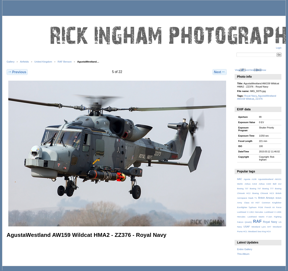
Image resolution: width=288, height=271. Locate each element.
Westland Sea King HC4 (259, 231)
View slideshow (257, 69)
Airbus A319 (251, 184)
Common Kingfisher (271, 202)
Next (219, 72)
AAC (239, 179)
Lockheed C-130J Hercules (250, 212)
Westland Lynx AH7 (261, 227)
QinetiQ (248, 222)
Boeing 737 (242, 188)
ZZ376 (259, 98)
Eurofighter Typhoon (247, 207)
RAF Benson (65, 61)
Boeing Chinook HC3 (263, 193)
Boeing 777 (268, 188)
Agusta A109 (250, 179)
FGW (260, 207)
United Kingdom (43, 61)
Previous (17, 72)
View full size (242, 69)
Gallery (10, 61)
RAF (257, 221)
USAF (247, 226)
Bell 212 (277, 184)
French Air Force (273, 207)
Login (278, 48)
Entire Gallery (244, 249)
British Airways (266, 198)
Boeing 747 (255, 188)
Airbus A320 (265, 184)
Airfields (24, 61)
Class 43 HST (252, 202)
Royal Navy (250, 95)
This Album (243, 253)
